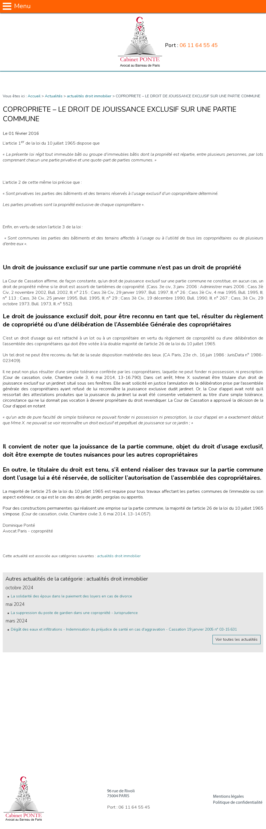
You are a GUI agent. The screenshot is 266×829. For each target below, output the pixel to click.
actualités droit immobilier (89, 96)
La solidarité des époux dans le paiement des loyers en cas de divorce (71, 596)
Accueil (34, 96)
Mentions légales (228, 796)
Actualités (53, 96)
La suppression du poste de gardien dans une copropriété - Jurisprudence (74, 612)
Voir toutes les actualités (236, 639)
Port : (191, 45)
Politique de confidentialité (237, 802)
